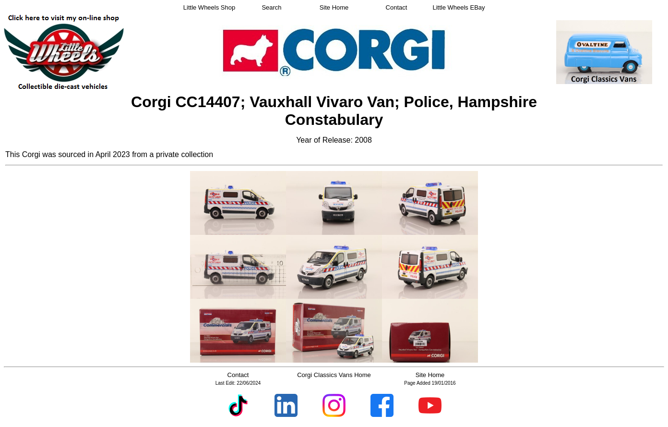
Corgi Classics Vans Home (334, 374)
